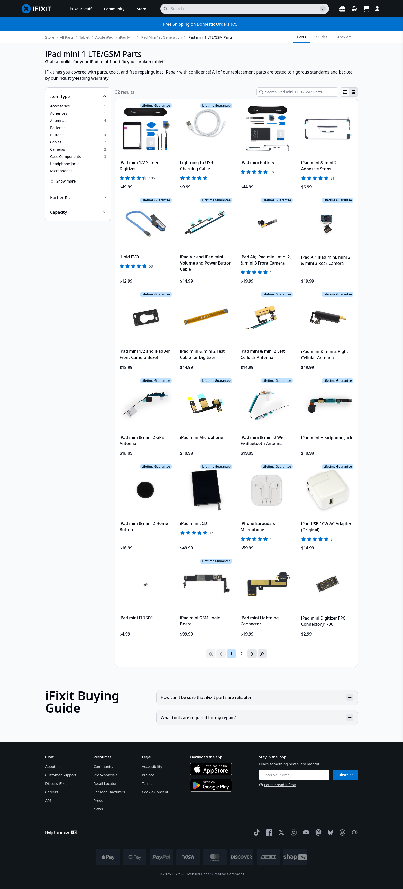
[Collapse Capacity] (78, 212)
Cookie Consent (155, 792)
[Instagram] (293, 832)
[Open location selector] (354, 8)
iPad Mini (127, 37)
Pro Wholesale (106, 775)
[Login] (377, 9)
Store (49, 37)
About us (52, 766)
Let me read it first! (277, 784)
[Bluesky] (329, 832)
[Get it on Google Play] (211, 785)
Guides (322, 36)
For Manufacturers (109, 792)
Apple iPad (104, 37)
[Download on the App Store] (211, 769)
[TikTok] (256, 832)
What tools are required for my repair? (257, 717)
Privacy (148, 775)
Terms (147, 783)
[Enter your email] (294, 775)
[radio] (345, 92)
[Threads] (341, 832)
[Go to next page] (252, 653)
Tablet (84, 37)
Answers (344, 36)
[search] (244, 9)
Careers (51, 792)
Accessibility (152, 766)
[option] (78, 106)
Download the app (206, 757)
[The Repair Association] (354, 832)
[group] (349, 92)
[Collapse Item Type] (78, 96)
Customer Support (60, 775)
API (48, 800)
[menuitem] (80, 8)
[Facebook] (268, 832)
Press (98, 800)
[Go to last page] (262, 653)
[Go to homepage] (39, 8)
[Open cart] (366, 9)
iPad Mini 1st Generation (161, 37)
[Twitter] (280, 832)
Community (103, 766)
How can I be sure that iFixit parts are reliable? (257, 697)
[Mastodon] (317, 832)
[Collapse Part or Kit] (78, 197)
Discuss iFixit (56, 783)
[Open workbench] (342, 9)
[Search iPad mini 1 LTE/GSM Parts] (297, 92)
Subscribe (345, 774)
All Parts (67, 37)
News (98, 808)
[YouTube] (305, 832)
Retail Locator (105, 783)
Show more (63, 181)
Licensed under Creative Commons (214, 874)
